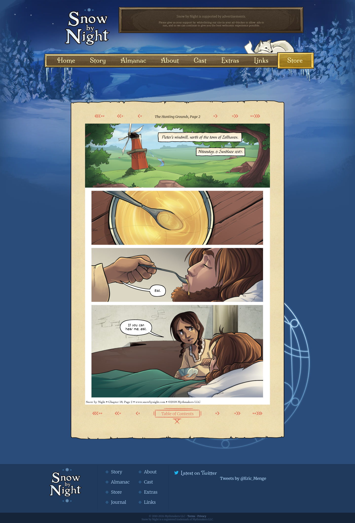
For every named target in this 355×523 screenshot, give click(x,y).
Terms (191, 516)
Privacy (201, 516)
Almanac (133, 60)
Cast (200, 60)
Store (294, 60)
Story (98, 60)
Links (261, 60)
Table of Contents (177, 413)
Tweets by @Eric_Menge (243, 478)
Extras (230, 60)
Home (66, 60)
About (170, 60)
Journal (118, 502)
